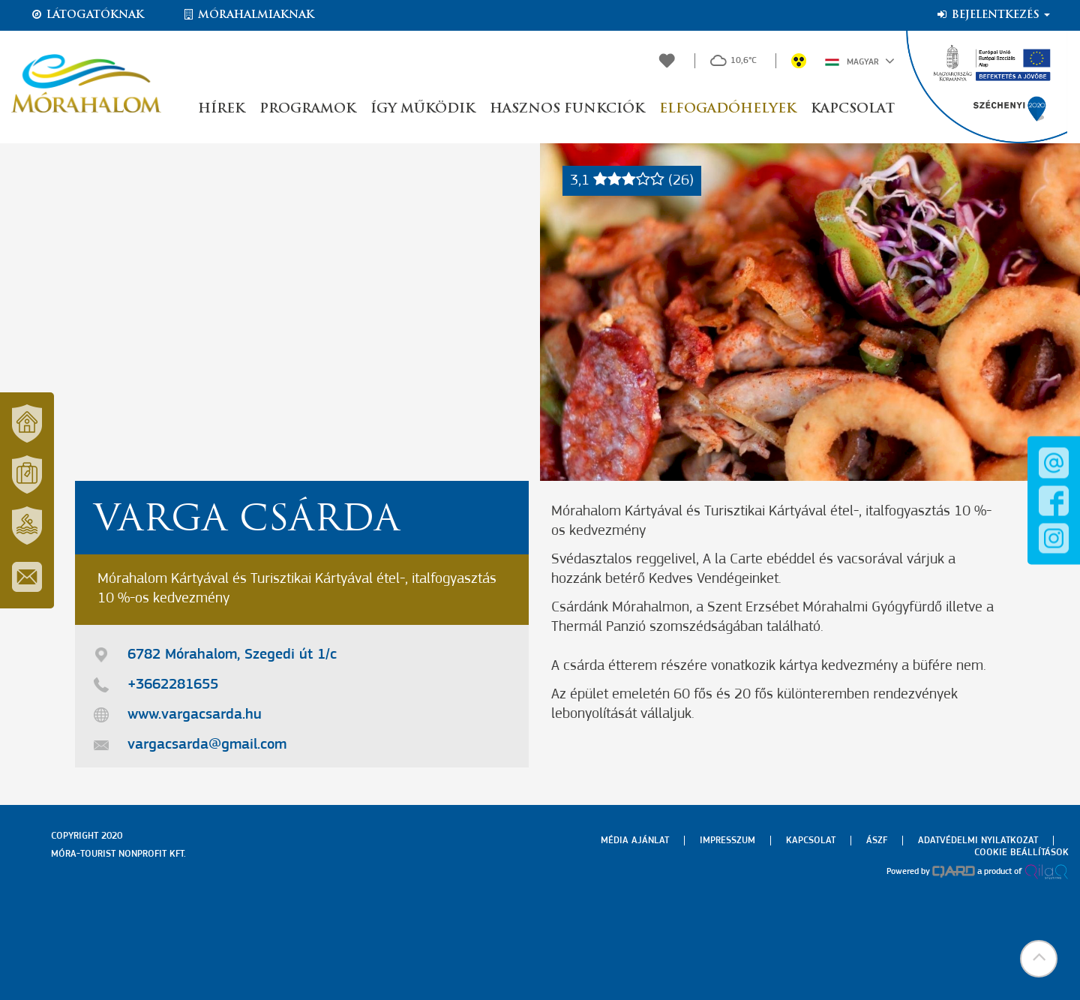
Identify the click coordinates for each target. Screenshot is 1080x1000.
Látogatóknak (87, 15)
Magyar (860, 60)
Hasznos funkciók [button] (567, 109)
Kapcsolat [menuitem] (811, 840)
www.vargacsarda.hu (195, 714)
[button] (1039, 958)
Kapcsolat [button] (853, 109)
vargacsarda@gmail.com (207, 744)
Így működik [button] (422, 109)
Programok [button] (308, 109)
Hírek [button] (221, 109)
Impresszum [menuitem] (727, 840)
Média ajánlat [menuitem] (635, 840)
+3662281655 (173, 684)
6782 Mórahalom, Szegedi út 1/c (232, 654)
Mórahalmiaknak (248, 15)
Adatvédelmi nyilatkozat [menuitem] (978, 840)
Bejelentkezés (992, 15)
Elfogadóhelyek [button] (727, 109)
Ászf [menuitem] (876, 840)
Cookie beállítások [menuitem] (1021, 852)
